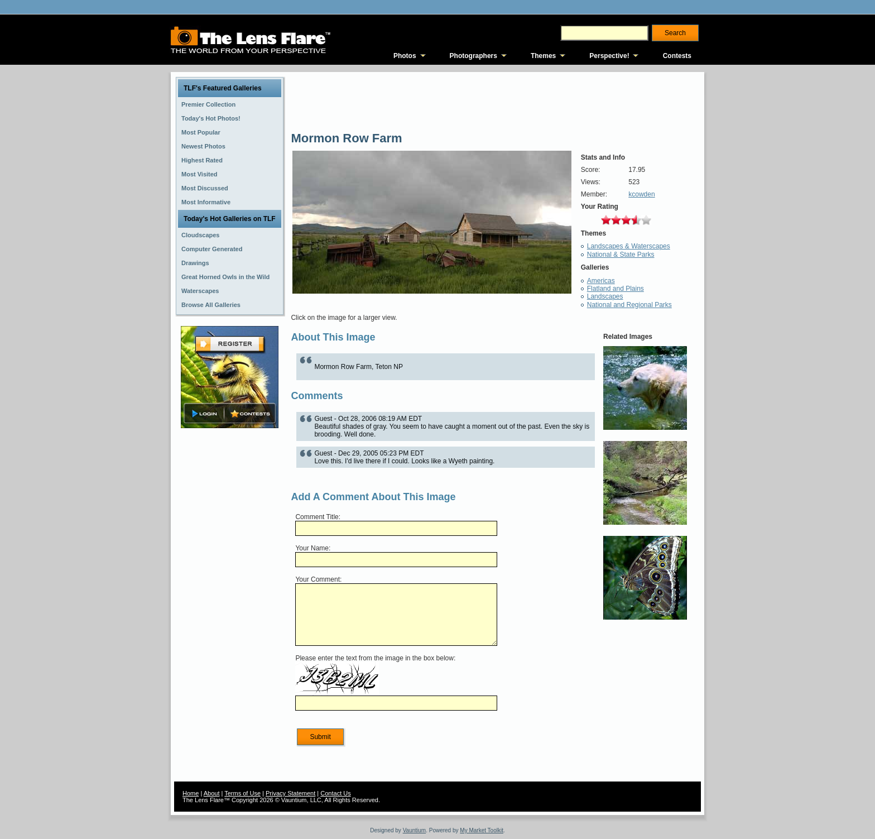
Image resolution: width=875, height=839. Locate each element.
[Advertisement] (230, 606)
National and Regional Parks (629, 305)
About (212, 793)
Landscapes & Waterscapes (628, 246)
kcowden (641, 194)
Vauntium (414, 830)
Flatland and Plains (615, 289)
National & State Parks (621, 254)
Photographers (473, 56)
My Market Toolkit (481, 830)
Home (190, 793)
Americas (601, 281)
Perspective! (609, 56)
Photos (404, 56)
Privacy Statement (290, 793)
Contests (677, 56)
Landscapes (605, 296)
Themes (543, 56)
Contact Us (335, 793)
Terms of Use (242, 793)
